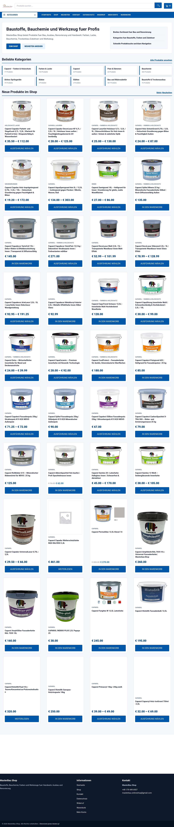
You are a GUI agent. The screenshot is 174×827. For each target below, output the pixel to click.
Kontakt (78, 15)
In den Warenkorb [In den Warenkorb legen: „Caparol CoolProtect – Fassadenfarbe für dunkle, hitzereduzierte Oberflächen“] (109, 406)
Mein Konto (117, 15)
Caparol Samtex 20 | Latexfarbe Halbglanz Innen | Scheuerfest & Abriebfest (105, 514)
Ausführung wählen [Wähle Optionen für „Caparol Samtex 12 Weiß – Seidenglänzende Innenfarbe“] (152, 529)
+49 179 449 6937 (130, 790)
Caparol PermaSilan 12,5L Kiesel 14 (107, 573)
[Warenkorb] (167, 6)
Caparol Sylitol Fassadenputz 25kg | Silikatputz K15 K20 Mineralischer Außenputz (63, 453)
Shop (56, 15)
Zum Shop (13, 47)
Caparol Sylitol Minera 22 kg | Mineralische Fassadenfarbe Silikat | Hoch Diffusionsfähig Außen (150, 205)
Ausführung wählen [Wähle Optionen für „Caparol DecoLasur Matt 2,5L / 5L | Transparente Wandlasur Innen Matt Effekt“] (108, 284)
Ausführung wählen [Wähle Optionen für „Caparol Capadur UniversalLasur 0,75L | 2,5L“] (22, 608)
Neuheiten (67, 15)
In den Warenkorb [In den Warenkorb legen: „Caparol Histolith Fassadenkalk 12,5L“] (152, 687)
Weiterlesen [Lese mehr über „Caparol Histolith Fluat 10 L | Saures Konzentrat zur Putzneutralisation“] (22, 758)
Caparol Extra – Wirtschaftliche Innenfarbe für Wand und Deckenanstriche (18, 392)
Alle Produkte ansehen (161, 60)
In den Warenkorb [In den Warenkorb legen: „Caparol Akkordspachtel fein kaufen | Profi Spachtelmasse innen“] (65, 529)
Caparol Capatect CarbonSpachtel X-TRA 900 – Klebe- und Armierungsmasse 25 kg (150, 453)
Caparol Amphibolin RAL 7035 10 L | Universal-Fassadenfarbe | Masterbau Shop (150, 593)
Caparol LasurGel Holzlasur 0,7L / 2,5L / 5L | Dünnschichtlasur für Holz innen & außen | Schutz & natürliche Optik (109, 141)
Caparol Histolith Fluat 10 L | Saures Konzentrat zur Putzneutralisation (21, 733)
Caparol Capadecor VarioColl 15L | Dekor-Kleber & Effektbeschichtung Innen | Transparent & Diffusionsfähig (21, 269)
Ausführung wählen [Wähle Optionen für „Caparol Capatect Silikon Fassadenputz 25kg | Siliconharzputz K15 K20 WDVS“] (108, 468)
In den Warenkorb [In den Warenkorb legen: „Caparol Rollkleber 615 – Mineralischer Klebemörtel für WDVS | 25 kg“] (22, 529)
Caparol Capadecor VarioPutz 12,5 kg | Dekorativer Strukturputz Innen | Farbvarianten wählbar (64, 269)
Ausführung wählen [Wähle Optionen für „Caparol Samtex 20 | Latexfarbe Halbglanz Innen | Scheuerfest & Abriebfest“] (108, 529)
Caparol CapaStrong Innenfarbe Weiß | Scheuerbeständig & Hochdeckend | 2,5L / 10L (151, 330)
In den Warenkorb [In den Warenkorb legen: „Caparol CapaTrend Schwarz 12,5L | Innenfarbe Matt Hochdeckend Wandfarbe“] (109, 345)
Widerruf (104, 15)
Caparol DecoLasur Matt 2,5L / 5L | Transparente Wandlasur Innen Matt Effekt (107, 269)
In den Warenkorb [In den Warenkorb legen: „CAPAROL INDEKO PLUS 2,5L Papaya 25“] (65, 687)
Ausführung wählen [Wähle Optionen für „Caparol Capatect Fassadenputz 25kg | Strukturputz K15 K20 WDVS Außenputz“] (22, 468)
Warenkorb (130, 15)
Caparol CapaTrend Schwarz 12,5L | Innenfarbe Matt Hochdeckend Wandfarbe (107, 330)
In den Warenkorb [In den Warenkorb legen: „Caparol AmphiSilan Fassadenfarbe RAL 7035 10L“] (22, 687)
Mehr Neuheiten (164, 97)
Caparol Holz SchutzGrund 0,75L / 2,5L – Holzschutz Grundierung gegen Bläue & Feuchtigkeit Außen (152, 141)
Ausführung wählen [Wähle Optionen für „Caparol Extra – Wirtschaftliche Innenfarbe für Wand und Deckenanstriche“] (22, 406)
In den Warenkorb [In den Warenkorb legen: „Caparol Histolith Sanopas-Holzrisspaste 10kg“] (65, 758)
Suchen (156, 6)
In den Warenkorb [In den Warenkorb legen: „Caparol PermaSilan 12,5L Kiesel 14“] (109, 608)
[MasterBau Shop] (7, 6)
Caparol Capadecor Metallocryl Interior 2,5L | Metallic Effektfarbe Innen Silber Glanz (64, 330)
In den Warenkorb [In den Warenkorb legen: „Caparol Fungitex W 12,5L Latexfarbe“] (109, 687)
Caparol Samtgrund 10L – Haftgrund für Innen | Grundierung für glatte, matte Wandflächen (109, 205)
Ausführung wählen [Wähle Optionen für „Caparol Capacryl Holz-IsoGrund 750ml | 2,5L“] (152, 758)
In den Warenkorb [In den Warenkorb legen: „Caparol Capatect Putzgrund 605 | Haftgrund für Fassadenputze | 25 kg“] (152, 406)
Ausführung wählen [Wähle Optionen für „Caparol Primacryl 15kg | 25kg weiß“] (108, 758)
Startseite (47, 15)
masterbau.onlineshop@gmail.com (137, 793)
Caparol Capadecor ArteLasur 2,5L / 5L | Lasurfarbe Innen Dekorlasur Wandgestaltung (21, 330)
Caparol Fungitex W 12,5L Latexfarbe (107, 652)
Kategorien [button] (12, 15)
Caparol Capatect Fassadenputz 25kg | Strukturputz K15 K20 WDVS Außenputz (21, 453)
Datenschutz (91, 15)
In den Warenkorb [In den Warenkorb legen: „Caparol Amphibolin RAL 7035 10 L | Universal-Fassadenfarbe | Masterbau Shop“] (152, 608)
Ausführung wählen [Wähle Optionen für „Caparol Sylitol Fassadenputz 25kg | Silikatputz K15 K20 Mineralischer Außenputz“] (65, 468)
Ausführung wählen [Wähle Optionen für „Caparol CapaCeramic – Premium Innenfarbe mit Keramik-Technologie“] (65, 406)
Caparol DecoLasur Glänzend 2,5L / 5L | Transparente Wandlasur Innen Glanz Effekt (152, 269)
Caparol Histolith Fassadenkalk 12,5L (151, 652)
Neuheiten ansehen (34, 47)
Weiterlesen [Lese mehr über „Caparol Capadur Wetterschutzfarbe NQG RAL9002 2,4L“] (65, 608)
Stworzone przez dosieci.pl (49, 824)
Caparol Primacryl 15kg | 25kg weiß (107, 731)
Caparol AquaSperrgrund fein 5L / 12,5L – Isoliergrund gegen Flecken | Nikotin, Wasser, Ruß (65, 205)
